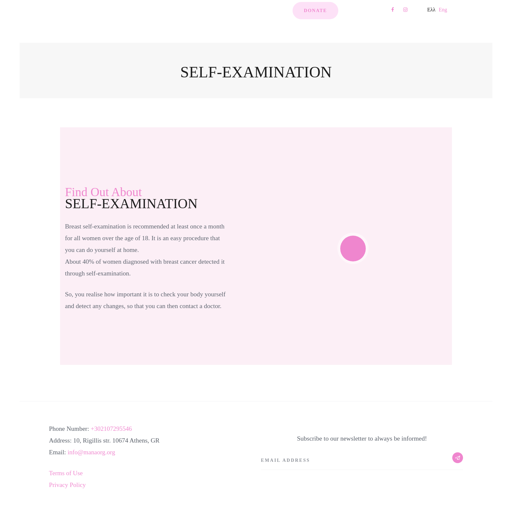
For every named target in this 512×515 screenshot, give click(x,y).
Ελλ (431, 9)
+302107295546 (112, 428)
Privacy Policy (67, 484)
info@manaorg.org (92, 452)
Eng (443, 9)
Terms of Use (66, 473)
